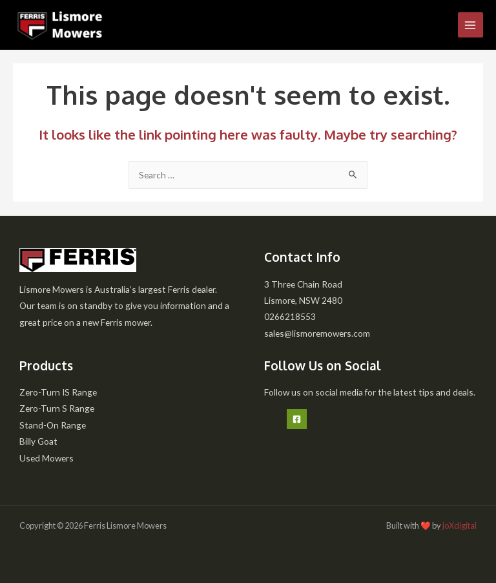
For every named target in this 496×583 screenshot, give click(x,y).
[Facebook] (297, 419)
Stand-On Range (52, 424)
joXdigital (459, 525)
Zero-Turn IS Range (58, 392)
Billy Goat (38, 441)
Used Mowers (46, 457)
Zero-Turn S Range (56, 408)
